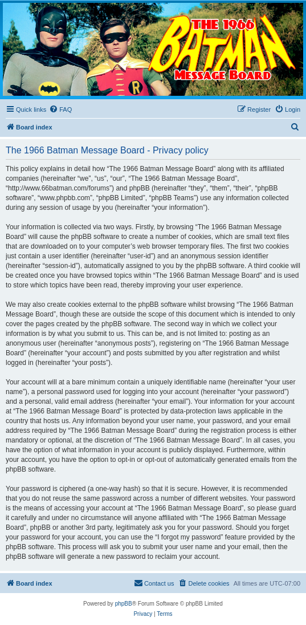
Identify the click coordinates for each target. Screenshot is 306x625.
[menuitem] (60, 109)
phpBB (123, 603)
